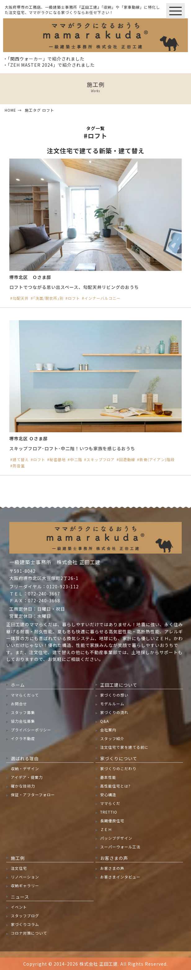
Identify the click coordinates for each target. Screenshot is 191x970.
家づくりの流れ (114, 712)
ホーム (18, 685)
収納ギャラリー (25, 885)
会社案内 (108, 729)
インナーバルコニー (102, 298)
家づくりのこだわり (118, 768)
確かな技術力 (23, 785)
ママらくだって (25, 695)
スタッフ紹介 (112, 738)
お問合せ (19, 703)
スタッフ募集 (23, 712)
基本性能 (108, 777)
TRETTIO (108, 812)
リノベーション (25, 876)
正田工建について (118, 685)
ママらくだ (110, 803)
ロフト (74, 298)
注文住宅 (19, 868)
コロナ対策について (29, 933)
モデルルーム (112, 703)
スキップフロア (101, 459)
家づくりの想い (114, 695)
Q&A (104, 721)
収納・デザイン (25, 768)
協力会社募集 (23, 721)
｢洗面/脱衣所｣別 (48, 298)
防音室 (19, 465)
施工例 (18, 858)
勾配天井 (21, 298)
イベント (19, 906)
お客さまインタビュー (120, 876)
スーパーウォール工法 (120, 846)
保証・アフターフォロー (33, 794)
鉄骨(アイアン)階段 (157, 459)
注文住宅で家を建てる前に (124, 747)
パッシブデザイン (116, 838)
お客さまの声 (114, 858)
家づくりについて (118, 758)
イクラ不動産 (23, 738)
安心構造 (108, 794)
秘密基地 (58, 459)
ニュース (20, 897)
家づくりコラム (25, 924)
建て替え (21, 459)
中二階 (76, 459)
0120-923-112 (63, 586)
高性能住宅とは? (115, 785)
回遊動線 (127, 459)
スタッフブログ (25, 915)
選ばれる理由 (25, 758)
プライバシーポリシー (31, 729)
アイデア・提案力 (27, 777)
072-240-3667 (44, 594)
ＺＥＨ (106, 829)
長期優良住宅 (112, 820)
